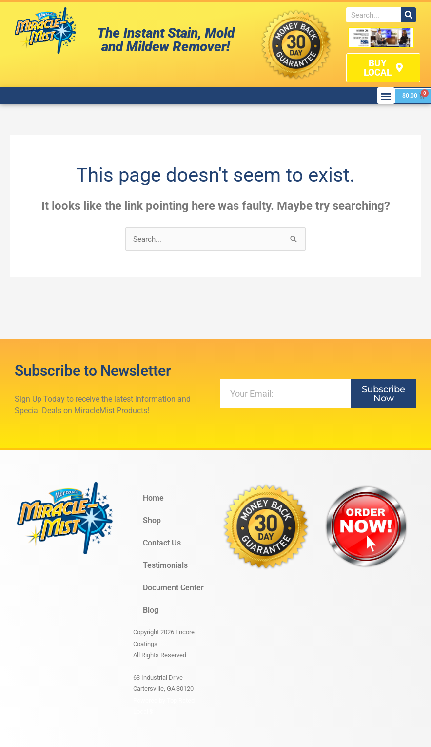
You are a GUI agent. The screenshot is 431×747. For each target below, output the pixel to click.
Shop (152, 521)
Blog (150, 611)
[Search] (408, 14)
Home (153, 499)
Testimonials (165, 566)
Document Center (173, 588)
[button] (385, 95)
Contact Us (162, 543)
